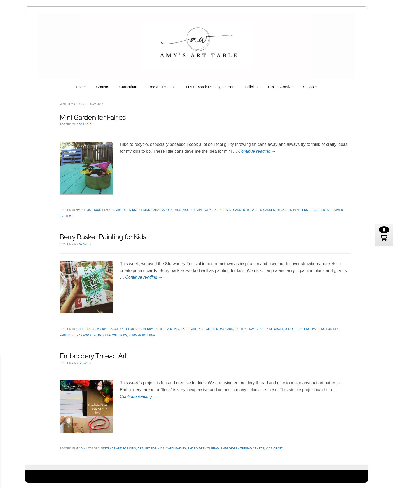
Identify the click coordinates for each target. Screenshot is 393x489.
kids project (185, 210)
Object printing (297, 329)
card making (176, 448)
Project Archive (280, 87)
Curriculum (128, 87)
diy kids (144, 210)
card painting (192, 329)
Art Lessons (85, 329)
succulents (319, 210)
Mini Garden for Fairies (93, 117)
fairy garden (162, 210)
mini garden (235, 210)
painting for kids (326, 329)
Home (81, 87)
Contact (102, 87)
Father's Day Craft (250, 329)
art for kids (126, 210)
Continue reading (256, 151)
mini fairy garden (210, 210)
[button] (384, 235)
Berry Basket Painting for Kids (103, 237)
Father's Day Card (219, 329)
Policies (251, 87)
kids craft (274, 329)
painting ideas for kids (78, 335)
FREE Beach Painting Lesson (210, 87)
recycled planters (292, 210)
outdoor (94, 210)
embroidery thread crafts (242, 448)
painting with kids (112, 335)
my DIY (80, 210)
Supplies (310, 87)
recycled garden (261, 210)
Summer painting (142, 335)
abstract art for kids (118, 448)
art (140, 448)
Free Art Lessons (161, 87)
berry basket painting (161, 329)
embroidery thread (203, 448)
